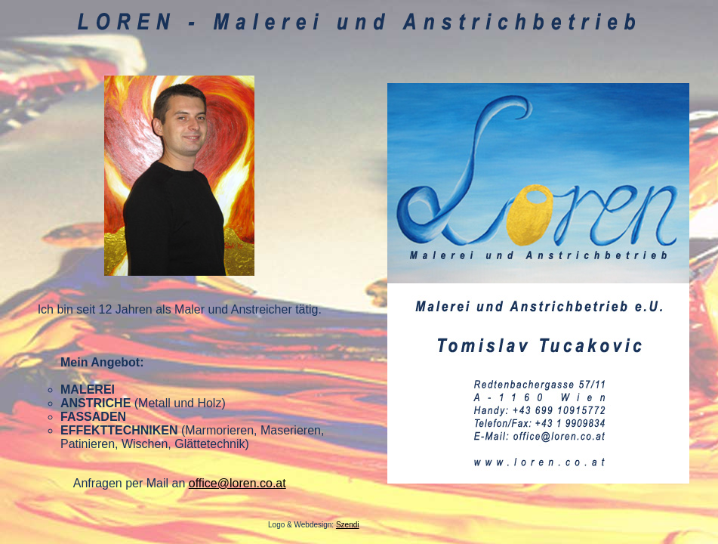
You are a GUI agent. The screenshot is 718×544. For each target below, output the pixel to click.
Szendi (347, 525)
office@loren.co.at (237, 483)
